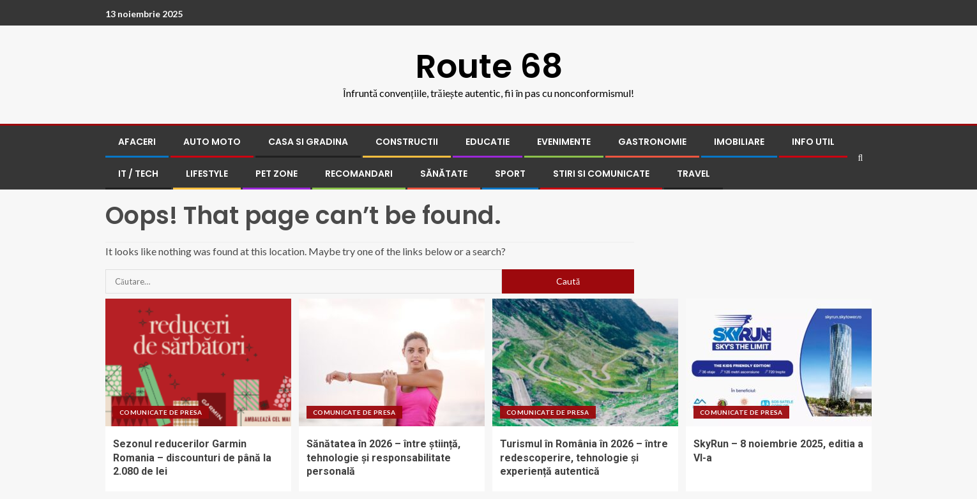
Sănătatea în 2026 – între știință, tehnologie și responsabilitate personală (383, 457)
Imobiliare (739, 141)
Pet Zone (276, 173)
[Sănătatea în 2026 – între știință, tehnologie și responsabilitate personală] (392, 362)
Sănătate (443, 173)
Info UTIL (813, 141)
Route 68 (489, 66)
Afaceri (137, 141)
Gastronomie (652, 141)
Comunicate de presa (160, 412)
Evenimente (564, 141)
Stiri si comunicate (601, 173)
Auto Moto (212, 141)
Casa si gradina (308, 141)
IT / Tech (138, 173)
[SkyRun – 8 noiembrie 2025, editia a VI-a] (779, 362)
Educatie (488, 141)
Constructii (406, 141)
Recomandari (359, 173)
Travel (693, 173)
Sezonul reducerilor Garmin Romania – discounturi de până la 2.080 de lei (192, 457)
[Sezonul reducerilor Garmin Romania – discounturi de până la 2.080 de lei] (198, 362)
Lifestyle (207, 173)
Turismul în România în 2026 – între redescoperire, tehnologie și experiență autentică (584, 457)
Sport (510, 173)
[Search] (860, 157)
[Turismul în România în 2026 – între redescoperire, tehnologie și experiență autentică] (585, 362)
